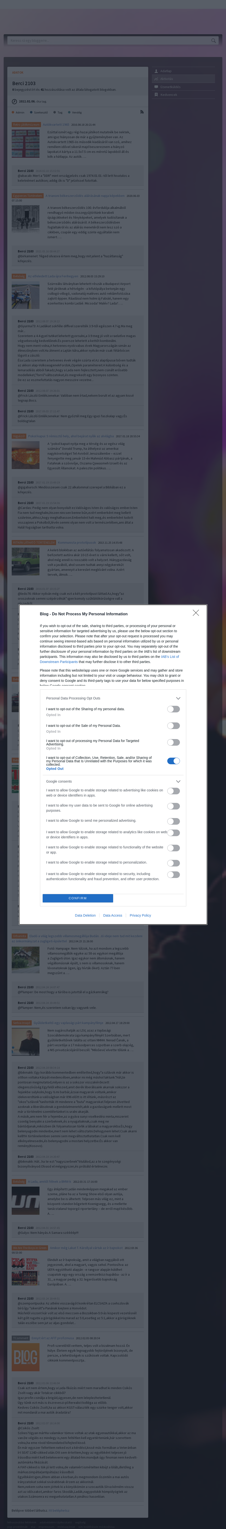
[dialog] (113, 764)
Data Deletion (85, 915)
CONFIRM (78, 898)
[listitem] (113, 698)
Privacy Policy (140, 915)
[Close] (197, 614)
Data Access (112, 915)
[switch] (173, 709)
